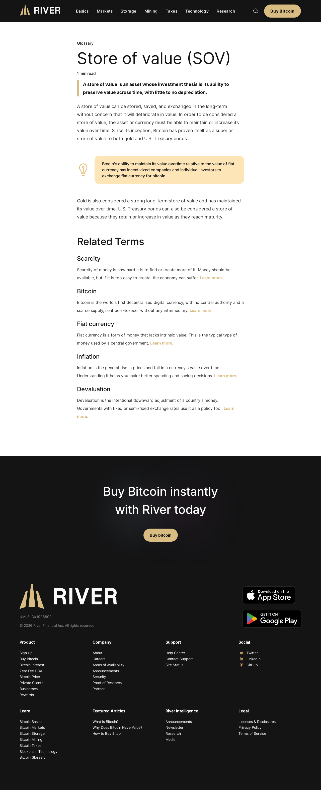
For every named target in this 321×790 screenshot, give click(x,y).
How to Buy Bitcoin (108, 733)
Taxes (172, 11)
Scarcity (89, 258)
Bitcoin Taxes (30, 745)
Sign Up (26, 653)
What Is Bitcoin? (106, 721)
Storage (128, 11)
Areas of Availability (108, 665)
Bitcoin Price (30, 676)
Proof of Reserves (107, 683)
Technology (197, 11)
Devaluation (93, 389)
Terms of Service (252, 733)
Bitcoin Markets (32, 727)
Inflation (88, 356)
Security (99, 676)
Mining (151, 11)
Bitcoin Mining (31, 739)
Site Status (174, 665)
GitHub (248, 665)
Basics (82, 11)
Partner (99, 689)
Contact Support (179, 659)
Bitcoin (87, 291)
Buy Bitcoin (282, 11)
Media (171, 739)
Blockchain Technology (38, 751)
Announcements (106, 671)
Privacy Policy (250, 727)
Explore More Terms (105, 432)
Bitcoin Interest (32, 665)
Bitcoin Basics (31, 721)
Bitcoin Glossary (33, 757)
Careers (99, 659)
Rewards (27, 695)
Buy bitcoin (161, 535)
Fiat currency (95, 323)
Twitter (248, 653)
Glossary (85, 43)
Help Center (175, 653)
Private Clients (31, 683)
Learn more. (211, 277)
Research (226, 11)
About (97, 653)
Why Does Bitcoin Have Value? (117, 727)
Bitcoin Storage (32, 733)
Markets (105, 11)
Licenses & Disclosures (257, 721)
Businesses (29, 689)
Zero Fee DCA (31, 671)
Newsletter (174, 727)
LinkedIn (249, 659)
